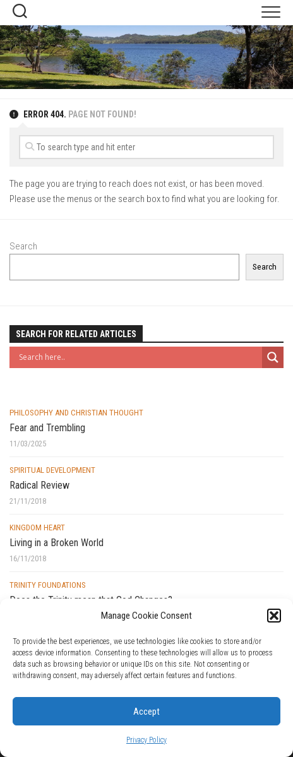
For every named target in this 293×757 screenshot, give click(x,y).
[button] (274, 615)
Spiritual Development (52, 470)
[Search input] (139, 357)
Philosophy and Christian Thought (76, 412)
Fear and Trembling (47, 428)
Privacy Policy (146, 740)
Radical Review (39, 485)
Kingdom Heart (37, 527)
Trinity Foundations (47, 585)
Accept (146, 711)
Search (23, 246)
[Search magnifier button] (273, 357)
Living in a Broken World (56, 543)
